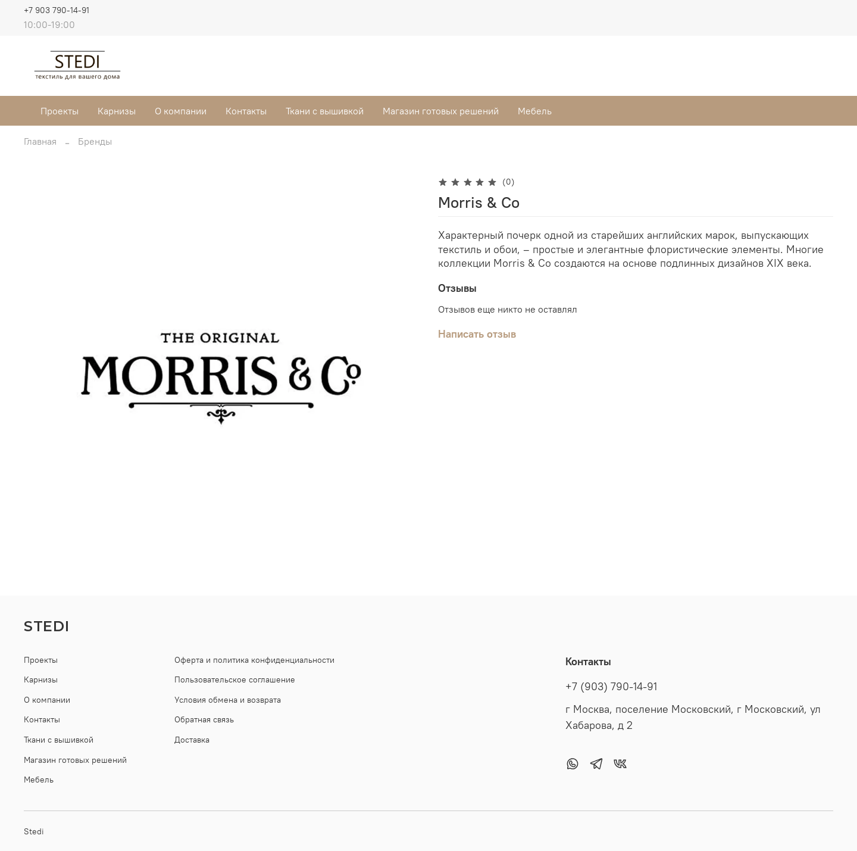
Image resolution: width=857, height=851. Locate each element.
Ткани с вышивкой (325, 111)
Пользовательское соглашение (234, 679)
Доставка (191, 739)
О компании (181, 111)
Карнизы (117, 111)
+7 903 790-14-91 (56, 10)
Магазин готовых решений (441, 111)
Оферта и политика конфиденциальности (254, 659)
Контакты (246, 111)
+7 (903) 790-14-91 (611, 686)
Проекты (59, 111)
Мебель (535, 111)
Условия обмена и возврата (227, 699)
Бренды (95, 141)
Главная (40, 141)
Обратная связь (204, 719)
